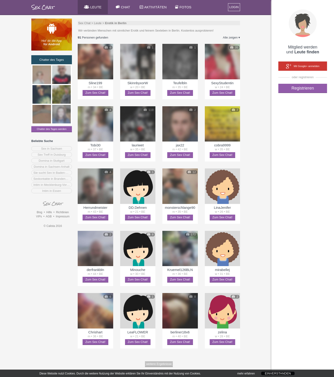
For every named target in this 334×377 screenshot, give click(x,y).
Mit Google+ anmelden (302, 66)
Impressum (62, 216)
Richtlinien (62, 212)
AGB (48, 216)
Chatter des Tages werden (51, 129)
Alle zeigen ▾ (231, 37)
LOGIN (234, 7)
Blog (39, 212)
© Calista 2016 (53, 226)
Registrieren (302, 88)
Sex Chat (84, 23)
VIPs (39, 216)
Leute (98, 23)
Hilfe (49, 212)
